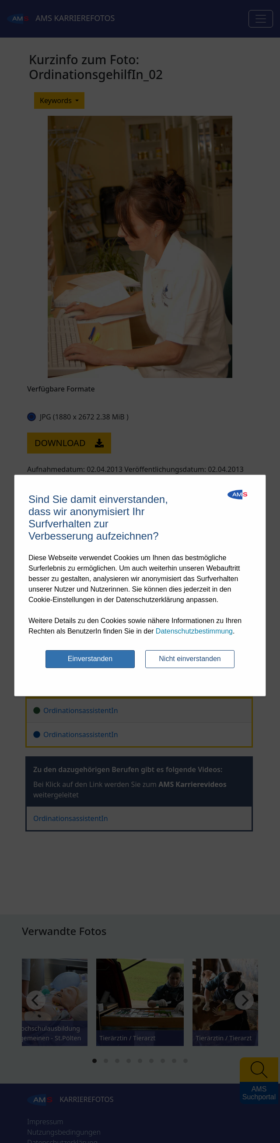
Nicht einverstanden (189, 658)
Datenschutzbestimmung (194, 631)
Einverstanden (90, 658)
